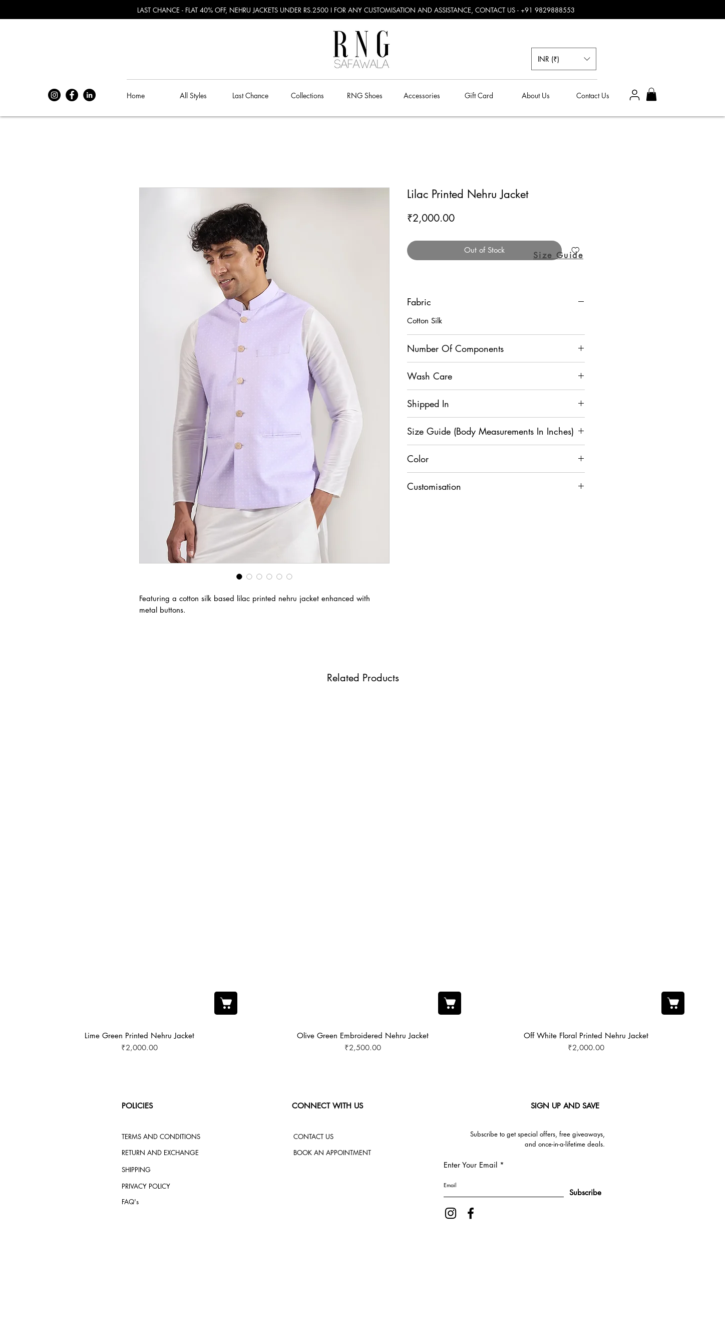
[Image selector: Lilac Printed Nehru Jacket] (239, 577)
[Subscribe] (576, 1193)
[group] (362, 878)
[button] (563, 59)
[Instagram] (54, 95)
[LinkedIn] (89, 95)
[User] (634, 95)
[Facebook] (72, 95)
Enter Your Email (470, 1165)
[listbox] (563, 59)
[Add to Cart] (225, 1003)
